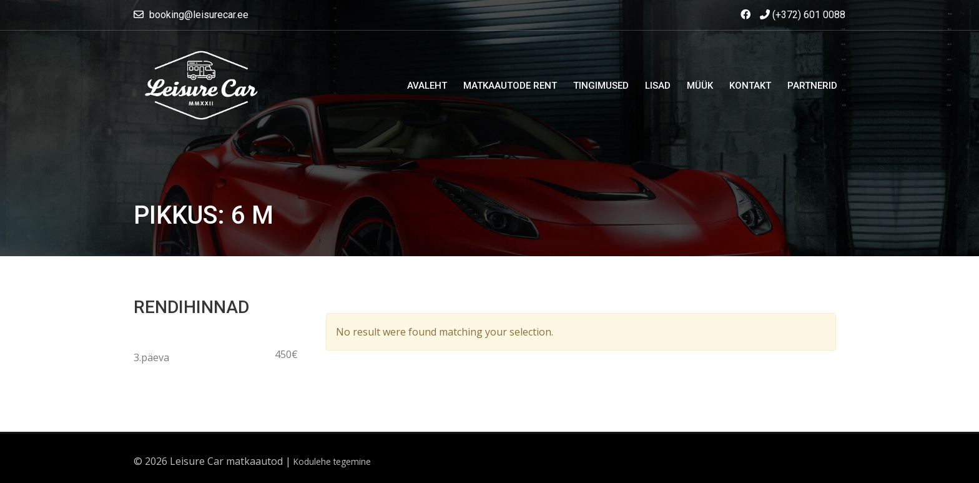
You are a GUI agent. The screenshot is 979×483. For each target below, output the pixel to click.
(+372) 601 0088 (802, 15)
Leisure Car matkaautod (226, 461)
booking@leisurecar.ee (198, 15)
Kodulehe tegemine (332, 461)
